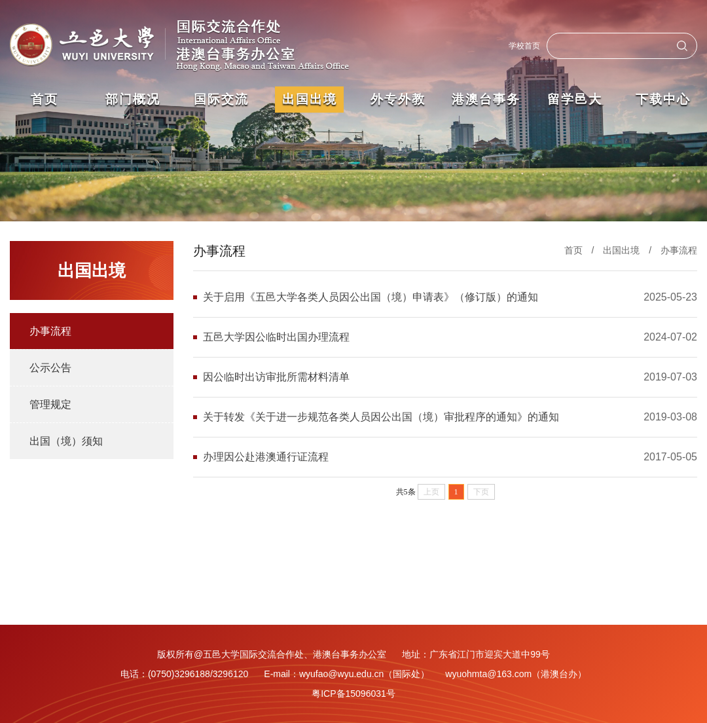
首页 (573, 250)
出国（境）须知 (66, 441)
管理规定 (50, 404)
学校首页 (524, 45)
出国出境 (621, 250)
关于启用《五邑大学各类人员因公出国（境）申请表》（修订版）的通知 (370, 297)
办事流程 (50, 331)
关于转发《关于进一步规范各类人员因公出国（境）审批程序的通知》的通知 (381, 416)
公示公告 (50, 367)
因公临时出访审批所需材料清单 (276, 376)
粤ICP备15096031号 (353, 693)
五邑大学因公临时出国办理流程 (276, 337)
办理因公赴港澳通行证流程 (266, 456)
